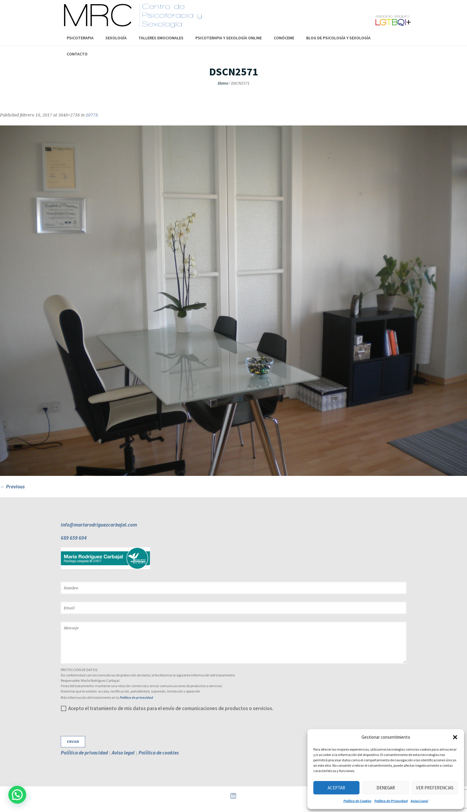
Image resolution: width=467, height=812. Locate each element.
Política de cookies (158, 752)
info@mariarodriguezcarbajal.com (99, 524)
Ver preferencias (435, 788)
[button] (455, 737)
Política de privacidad (136, 697)
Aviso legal (123, 752)
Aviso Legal (419, 801)
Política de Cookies (357, 801)
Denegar (385, 788)
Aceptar (336, 788)
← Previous (12, 486)
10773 (92, 115)
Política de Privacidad (391, 801)
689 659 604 (74, 538)
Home (223, 83)
